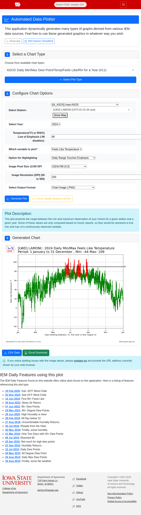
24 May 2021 (12, 410)
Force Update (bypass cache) (51, 199)
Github (78, 492)
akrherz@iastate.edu (47, 490)
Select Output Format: (22, 187)
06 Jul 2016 (12, 437)
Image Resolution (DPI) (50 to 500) (28, 177)
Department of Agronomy (15, 492)
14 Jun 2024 (12, 398)
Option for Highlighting (23, 157)
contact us (80, 360)
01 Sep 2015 (12, 445)
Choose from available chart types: (25, 62)
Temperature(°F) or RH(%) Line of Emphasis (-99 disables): (29, 137)
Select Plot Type (70, 80)
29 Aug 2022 (12, 402)
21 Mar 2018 (12, 433)
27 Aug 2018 (12, 422)
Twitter (78, 486)
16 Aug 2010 (12, 461)
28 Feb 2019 (12, 418)
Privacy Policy (114, 497)
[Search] (70, 4)
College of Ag (9, 488)
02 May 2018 (12, 430)
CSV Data (12, 353)
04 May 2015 (12, 453)
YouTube (79, 499)
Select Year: (16, 124)
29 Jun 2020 (12, 414)
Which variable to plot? (23, 149)
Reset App (13, 41)
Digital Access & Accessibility (122, 501)
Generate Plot (17, 199)
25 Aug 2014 (12, 457)
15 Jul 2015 (12, 449)
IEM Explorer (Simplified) (39, 41)
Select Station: (18, 110)
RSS (77, 506)
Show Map (60, 115)
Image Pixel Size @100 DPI (25, 166)
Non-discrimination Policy (120, 493)
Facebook (79, 479)
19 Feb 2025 (12, 391)
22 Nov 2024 (12, 395)
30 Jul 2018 (12, 426)
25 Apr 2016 (12, 441)
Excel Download (36, 353)
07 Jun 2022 (12, 406)
